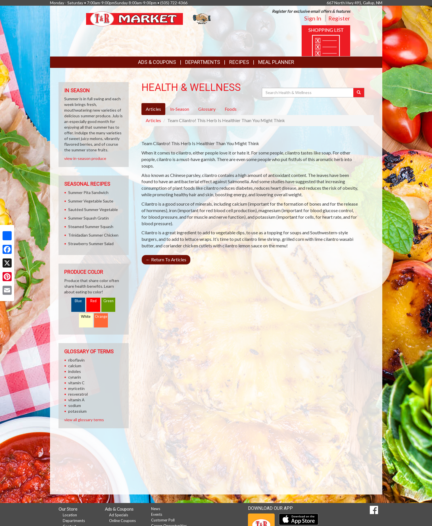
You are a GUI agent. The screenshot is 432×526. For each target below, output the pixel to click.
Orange (101, 316)
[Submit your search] (358, 92)
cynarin (74, 377)
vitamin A (76, 399)
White (86, 316)
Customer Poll (163, 520)
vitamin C (76, 382)
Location (70, 515)
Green (108, 301)
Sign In (312, 18)
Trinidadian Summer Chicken (93, 235)
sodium (74, 405)
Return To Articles (166, 259)
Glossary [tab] (207, 109)
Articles (153, 120)
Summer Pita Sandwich (88, 192)
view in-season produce (85, 158)
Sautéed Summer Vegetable (93, 209)
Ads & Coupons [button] (157, 62)
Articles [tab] (153, 109)
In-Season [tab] (179, 109)
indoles (74, 371)
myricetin (76, 388)
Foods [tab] (231, 109)
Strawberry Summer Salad (91, 243)
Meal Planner (276, 62)
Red (93, 301)
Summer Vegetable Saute (90, 201)
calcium (74, 365)
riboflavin (76, 360)
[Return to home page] (149, 18)
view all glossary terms (84, 419)
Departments (74, 520)
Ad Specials (118, 515)
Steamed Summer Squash (90, 226)
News (155, 508)
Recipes (239, 62)
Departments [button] (202, 62)
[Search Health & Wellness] (308, 92)
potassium (77, 411)
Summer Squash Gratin (88, 218)
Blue (78, 301)
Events (156, 514)
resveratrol (78, 394)
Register (339, 18)
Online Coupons (122, 520)
